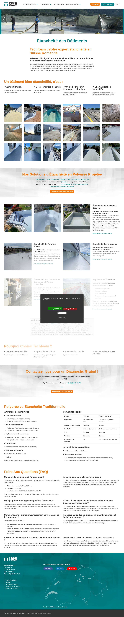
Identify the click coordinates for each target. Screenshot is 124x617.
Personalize (62, 313)
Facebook (48, 568)
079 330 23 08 (108, 4)
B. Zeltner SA (53, 324)
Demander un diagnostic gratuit (102, 233)
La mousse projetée (29, 4)
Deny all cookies (70, 309)
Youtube (72, 569)
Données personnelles (12, 586)
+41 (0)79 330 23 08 (14, 574)
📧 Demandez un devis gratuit (62, 391)
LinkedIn (60, 568)
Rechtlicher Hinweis (12, 584)
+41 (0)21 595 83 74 (73, 383)
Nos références (59, 4)
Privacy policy (62, 317)
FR (117, 4)
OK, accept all (55, 309)
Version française (11, 580)
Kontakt (96, 4)
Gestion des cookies (12, 588)
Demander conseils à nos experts (62, 191)
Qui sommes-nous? (72, 4)
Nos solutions (44, 4)
